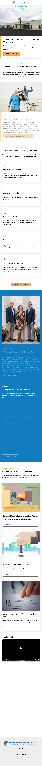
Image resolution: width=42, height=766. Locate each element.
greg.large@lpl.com (21, 756)
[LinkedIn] (22, 749)
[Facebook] (19, 749)
